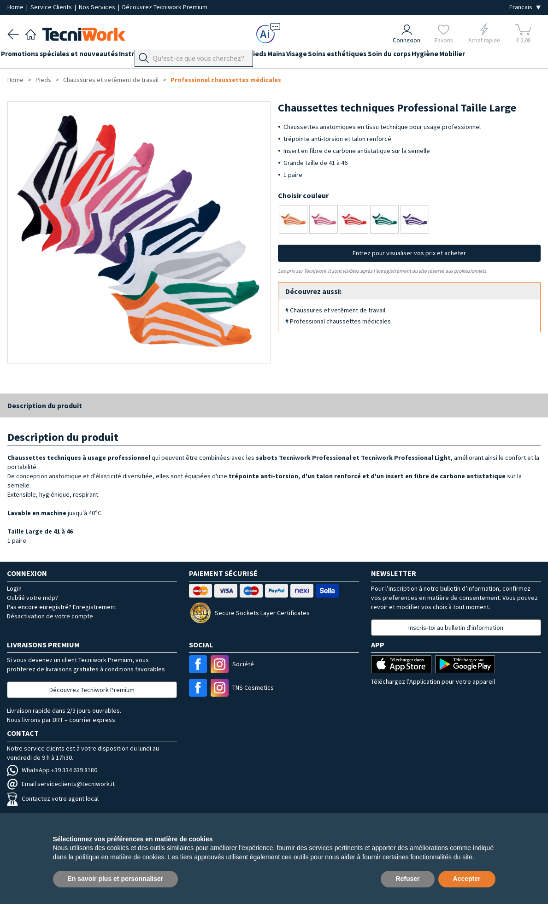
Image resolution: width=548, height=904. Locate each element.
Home (16, 7)
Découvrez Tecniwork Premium (164, 7)
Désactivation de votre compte (50, 616)
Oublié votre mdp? (32, 597)
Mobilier (516, 56)
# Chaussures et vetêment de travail (335, 310)
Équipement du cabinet (230, 56)
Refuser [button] (407, 878)
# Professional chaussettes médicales (338, 321)
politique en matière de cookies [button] (120, 857)
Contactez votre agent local (53, 798)
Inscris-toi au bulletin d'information (455, 627)
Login (14, 588)
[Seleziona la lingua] (525, 7)
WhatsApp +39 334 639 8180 (52, 770)
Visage (335, 56)
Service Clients (51, 7)
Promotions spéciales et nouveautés (65, 56)
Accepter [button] (467, 878)
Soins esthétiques (382, 56)
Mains (309, 56)
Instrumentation (158, 56)
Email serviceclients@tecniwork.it (61, 784)
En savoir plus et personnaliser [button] (116, 878)
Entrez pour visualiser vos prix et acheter (409, 253)
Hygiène (482, 56)
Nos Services (98, 7)
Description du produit (44, 405)
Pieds (283, 56)
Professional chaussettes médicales (226, 80)
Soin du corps (440, 56)
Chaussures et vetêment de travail (111, 80)
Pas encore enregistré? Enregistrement (61, 607)
